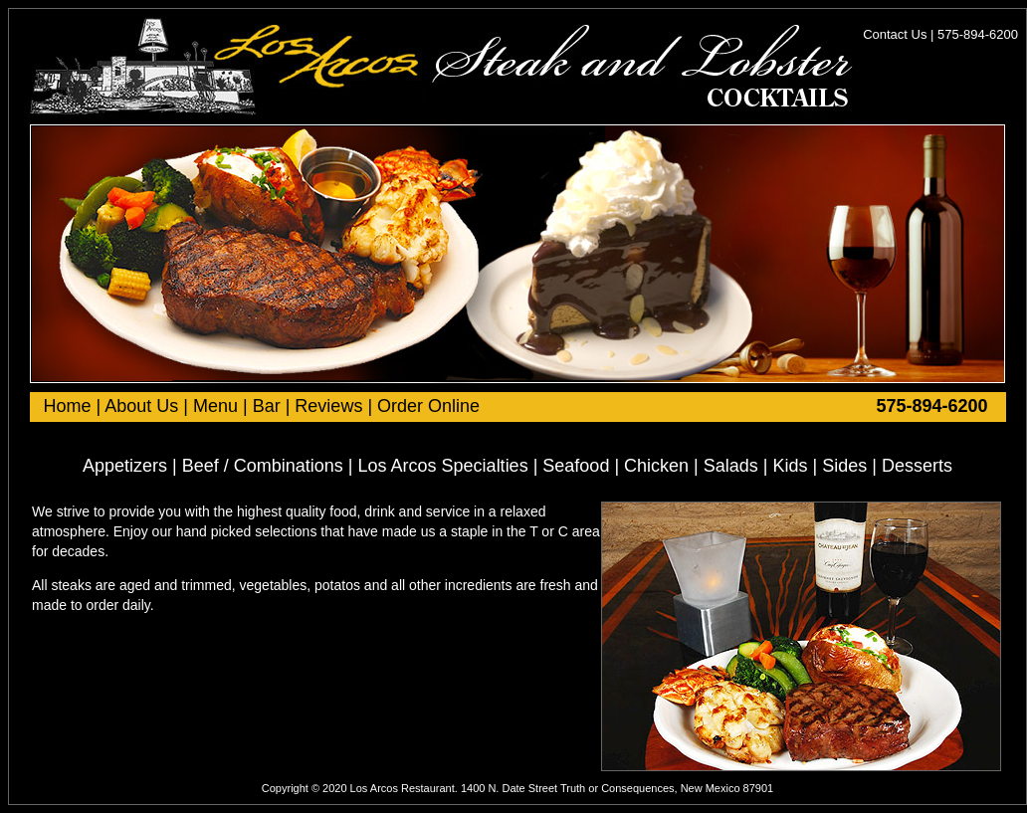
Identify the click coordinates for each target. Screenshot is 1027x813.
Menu (215, 406)
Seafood (575, 466)
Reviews (328, 406)
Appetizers (125, 466)
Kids (790, 466)
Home (68, 406)
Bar (267, 406)
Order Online (428, 406)
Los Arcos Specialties (443, 466)
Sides (844, 466)
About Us (141, 406)
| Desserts (909, 466)
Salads (731, 466)
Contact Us (896, 34)
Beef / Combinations (262, 466)
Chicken (656, 466)
